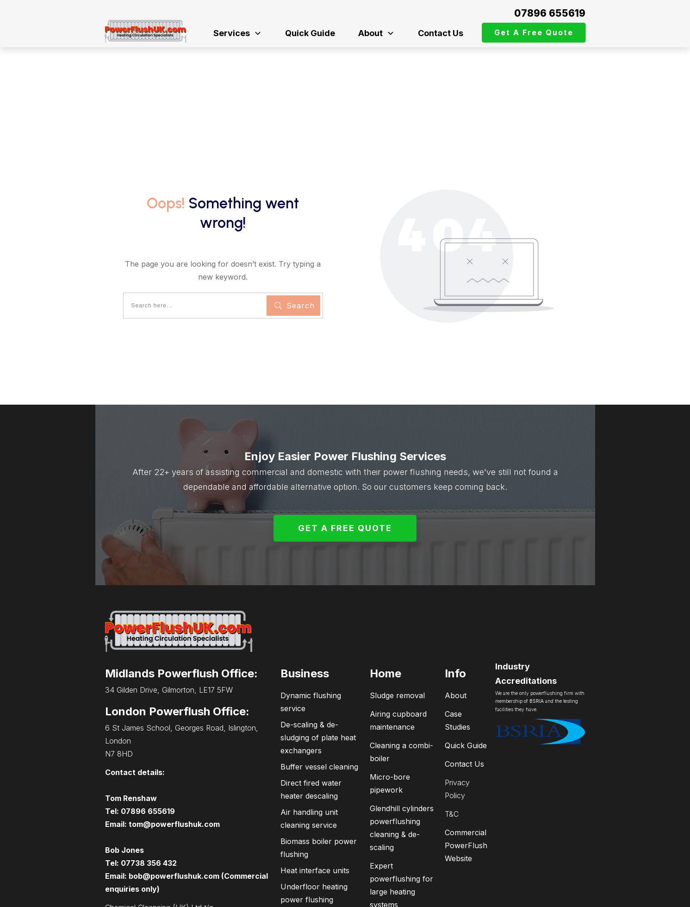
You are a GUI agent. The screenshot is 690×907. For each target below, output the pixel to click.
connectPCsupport (543, 895)
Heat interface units (314, 809)
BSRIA (536, 640)
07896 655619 (549, 13)
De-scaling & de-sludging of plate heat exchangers (318, 676)
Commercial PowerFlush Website (466, 784)
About (455, 634)
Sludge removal (397, 634)
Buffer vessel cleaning (319, 705)
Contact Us (464, 702)
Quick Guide (466, 684)
